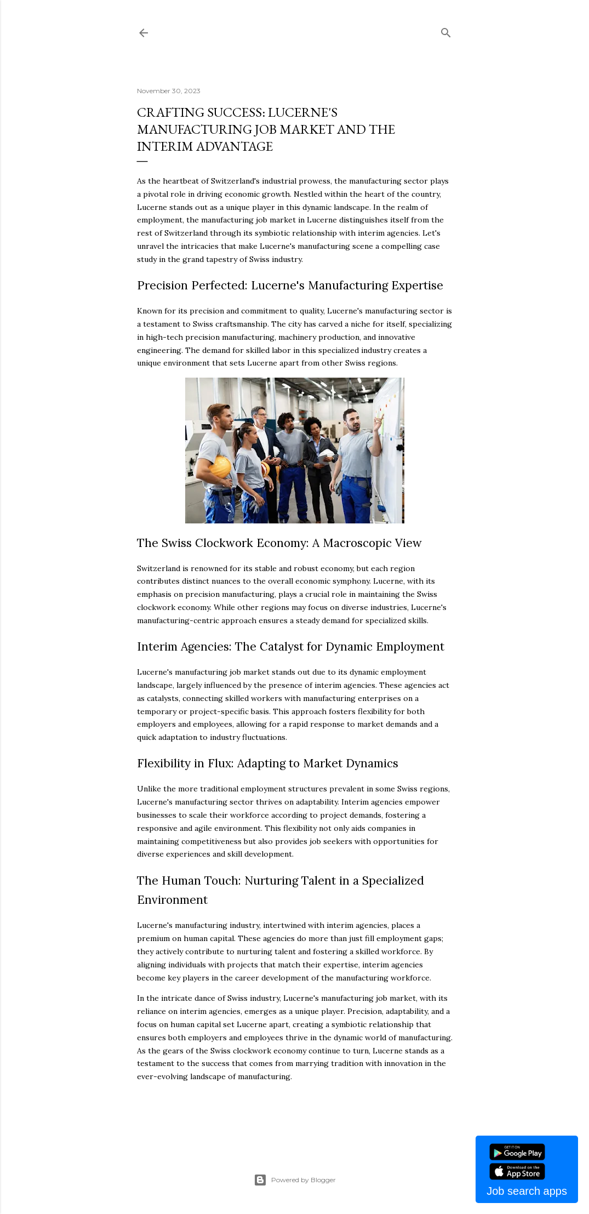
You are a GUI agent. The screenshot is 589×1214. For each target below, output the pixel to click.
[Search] (446, 30)
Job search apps (527, 1191)
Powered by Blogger (295, 1180)
